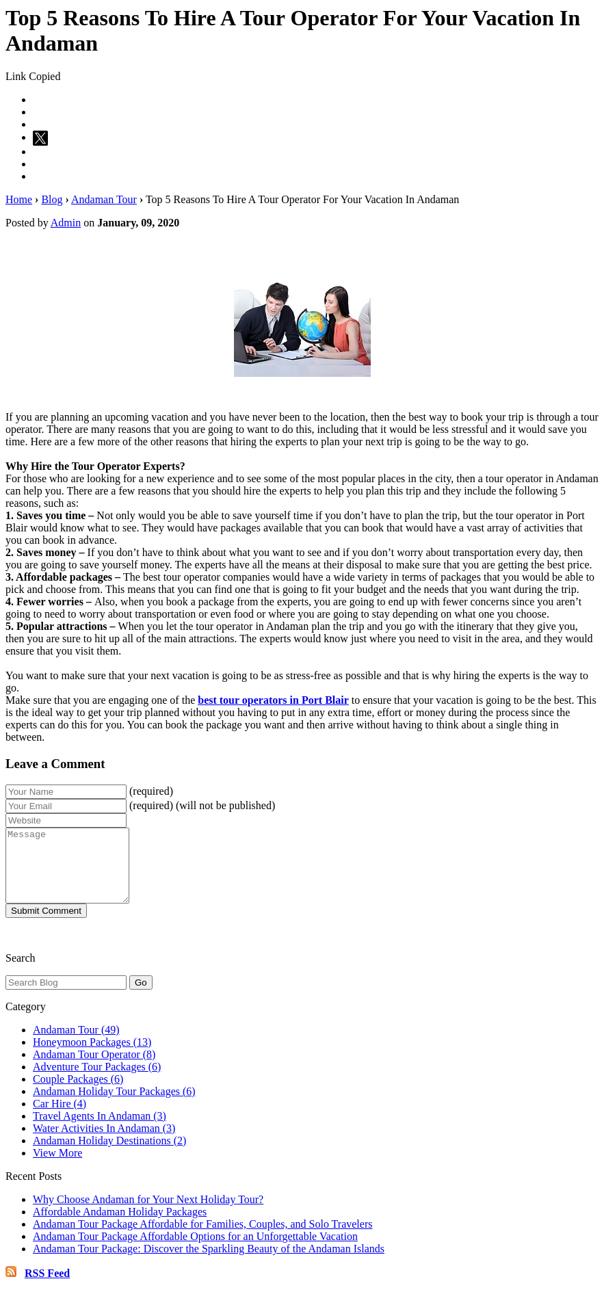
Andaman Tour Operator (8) (94, 1069)
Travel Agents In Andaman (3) (99, 1130)
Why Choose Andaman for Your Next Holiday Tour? (148, 1214)
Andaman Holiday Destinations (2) (109, 1155)
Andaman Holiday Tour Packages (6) (114, 1105)
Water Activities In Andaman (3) (104, 1142)
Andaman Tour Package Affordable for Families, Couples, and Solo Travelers (202, 1238)
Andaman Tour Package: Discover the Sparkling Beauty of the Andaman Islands (208, 1263)
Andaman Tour (104, 199)
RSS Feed (47, 1287)
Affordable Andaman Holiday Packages (120, 1226)
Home (18, 199)
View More (57, 1167)
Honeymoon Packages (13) (92, 1056)
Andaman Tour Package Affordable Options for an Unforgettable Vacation (195, 1250)
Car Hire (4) (59, 1118)
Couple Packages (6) (78, 1093)
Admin (66, 222)
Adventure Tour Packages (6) (97, 1081)
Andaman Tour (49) (76, 1044)
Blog (51, 199)
